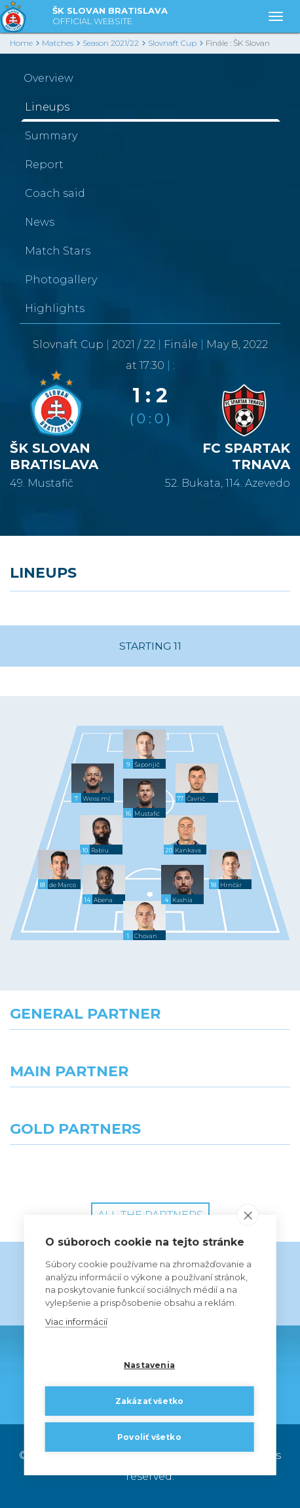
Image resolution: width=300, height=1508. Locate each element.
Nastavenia (149, 1365)
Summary (51, 136)
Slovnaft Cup (172, 43)
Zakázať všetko (149, 1401)
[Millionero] (225, 1110)
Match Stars (57, 251)
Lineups (47, 107)
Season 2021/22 (111, 43)
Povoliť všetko (149, 1437)
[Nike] (150, 1053)
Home (21, 43)
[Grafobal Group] (225, 1168)
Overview (48, 78)
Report (44, 164)
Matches (57, 43)
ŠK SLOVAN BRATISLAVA (110, 16)
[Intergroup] (75, 1168)
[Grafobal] (75, 1110)
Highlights (54, 308)
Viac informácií (76, 1322)
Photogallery (61, 279)
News (39, 222)
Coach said (55, 193)
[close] (247, 1215)
